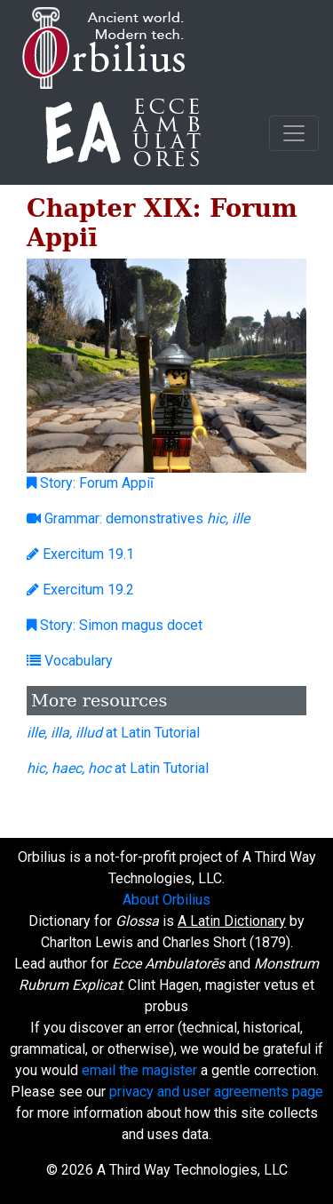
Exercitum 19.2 (80, 589)
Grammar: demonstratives (138, 518)
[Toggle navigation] (294, 133)
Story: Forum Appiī (90, 482)
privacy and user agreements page (216, 1091)
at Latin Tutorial (113, 732)
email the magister (139, 1070)
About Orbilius (166, 899)
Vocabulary (70, 660)
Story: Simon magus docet (114, 625)
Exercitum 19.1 (80, 554)
